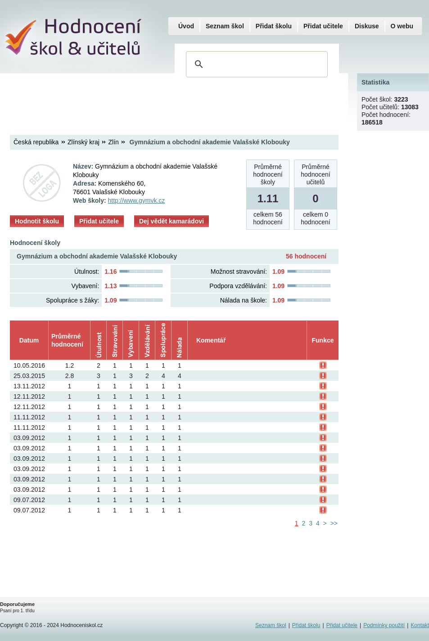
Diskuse (367, 26)
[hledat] (255, 64)
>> (334, 523)
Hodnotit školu (37, 221)
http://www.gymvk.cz (136, 200)
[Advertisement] (174, 96)
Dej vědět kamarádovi (171, 221)
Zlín (113, 142)
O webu (402, 26)
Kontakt (420, 625)
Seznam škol (225, 26)
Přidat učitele (99, 221)
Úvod (186, 26)
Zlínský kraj (83, 142)
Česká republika (36, 142)
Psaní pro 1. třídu (17, 610)
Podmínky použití (384, 625)
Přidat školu (274, 26)
